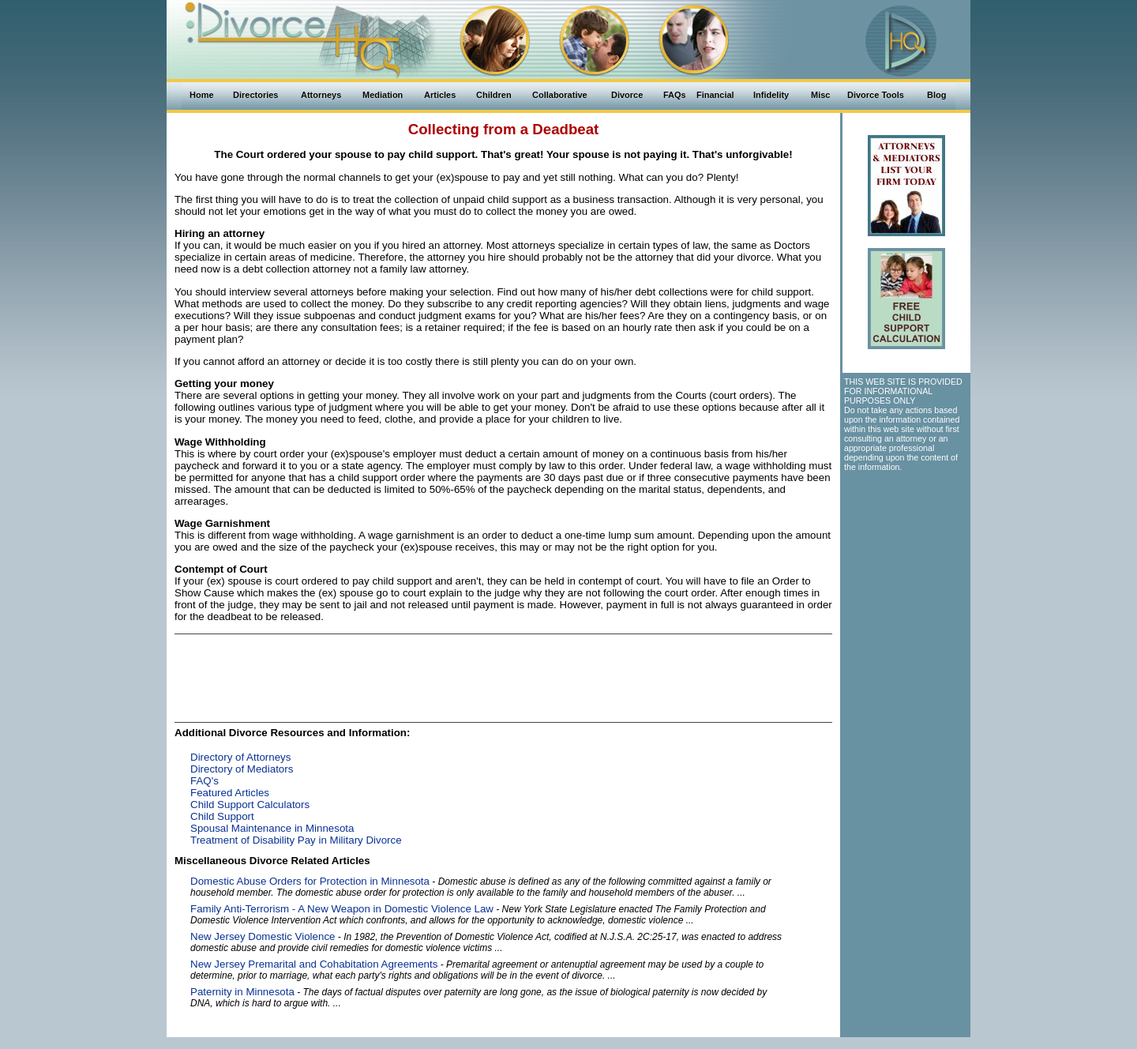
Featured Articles (229, 793)
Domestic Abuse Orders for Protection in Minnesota (310, 881)
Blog (936, 95)
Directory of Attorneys (240, 757)
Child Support (222, 816)
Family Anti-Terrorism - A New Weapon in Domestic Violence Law (341, 909)
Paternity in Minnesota (242, 992)
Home (202, 95)
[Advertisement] (503, 673)
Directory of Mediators (241, 769)
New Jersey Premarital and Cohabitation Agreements (313, 964)
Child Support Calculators (250, 804)
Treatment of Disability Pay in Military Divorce (296, 840)
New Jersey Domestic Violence (262, 936)
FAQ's (204, 781)
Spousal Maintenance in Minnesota (272, 828)
